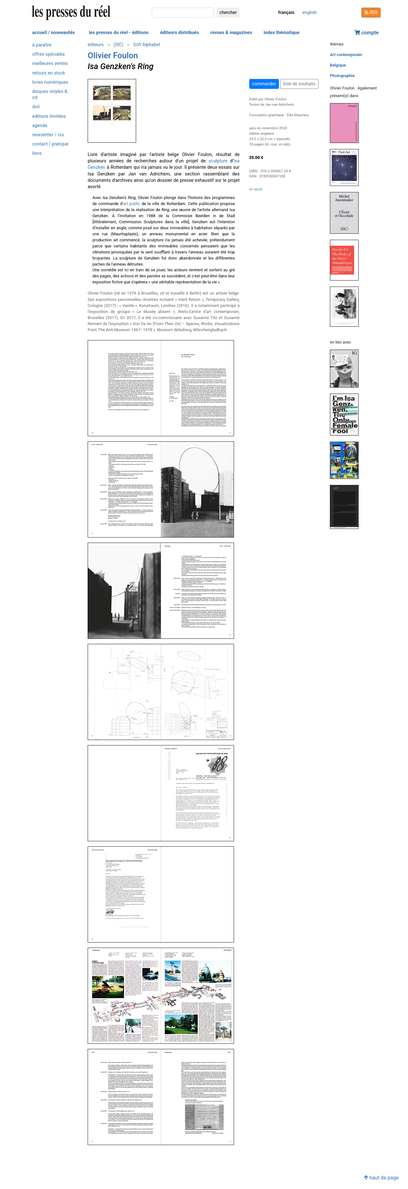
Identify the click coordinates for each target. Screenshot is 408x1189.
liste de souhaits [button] (299, 83)
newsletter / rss (48, 135)
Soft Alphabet (146, 44)
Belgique (338, 65)
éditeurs (96, 44)
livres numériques (50, 82)
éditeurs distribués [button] (179, 32)
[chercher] (183, 13)
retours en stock (48, 73)
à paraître (41, 45)
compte (366, 33)
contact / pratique (50, 144)
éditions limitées (49, 116)
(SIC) (118, 44)
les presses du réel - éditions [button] (119, 32)
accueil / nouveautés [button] (53, 32)
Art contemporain (346, 54)
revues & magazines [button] (231, 32)
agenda (39, 125)
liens (37, 153)
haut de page (381, 1178)
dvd (36, 107)
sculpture (218, 161)
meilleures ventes (50, 63)
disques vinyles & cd (49, 94)
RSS (371, 12)
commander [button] (264, 83)
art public (131, 203)
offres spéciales (48, 54)
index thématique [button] (282, 32)
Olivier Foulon (113, 55)
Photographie (342, 75)
